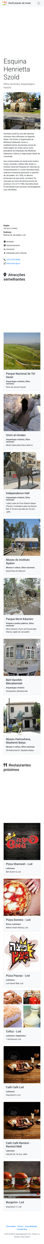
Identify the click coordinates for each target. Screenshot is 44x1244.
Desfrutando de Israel (19, 3)
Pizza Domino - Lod (18, 920)
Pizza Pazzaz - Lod (18, 975)
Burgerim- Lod (15, 1202)
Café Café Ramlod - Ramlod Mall (18, 1144)
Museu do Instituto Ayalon (18, 561)
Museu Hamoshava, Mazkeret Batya (18, 741)
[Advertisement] (22, 33)
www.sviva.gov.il (13, 263)
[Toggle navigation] (39, 3)
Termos (20, 1226)
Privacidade (11, 1226)
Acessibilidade (31, 1226)
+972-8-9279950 (13, 260)
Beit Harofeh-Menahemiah (14, 681)
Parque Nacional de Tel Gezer (20, 375)
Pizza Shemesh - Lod (19, 864)
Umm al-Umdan (16, 435)
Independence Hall (17, 493)
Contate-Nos (22, 1229)
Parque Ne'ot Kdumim (19, 619)
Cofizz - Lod (13, 1031)
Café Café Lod (15, 1087)
